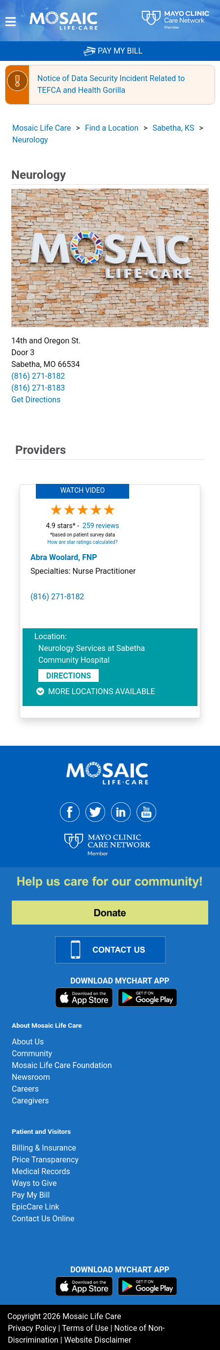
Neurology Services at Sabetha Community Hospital (91, 654)
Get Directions (35, 399)
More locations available (94, 691)
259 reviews (100, 526)
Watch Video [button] (82, 490)
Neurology (30, 139)
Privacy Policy (32, 1328)
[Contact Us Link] (116, 949)
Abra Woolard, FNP (63, 557)
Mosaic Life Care (41, 128)
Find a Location (111, 128)
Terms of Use (85, 1328)
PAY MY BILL (112, 51)
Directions (68, 675)
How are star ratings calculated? (83, 542)
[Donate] (116, 900)
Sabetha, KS (173, 128)
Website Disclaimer (98, 1340)
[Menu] (10, 21)
